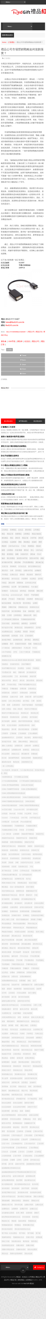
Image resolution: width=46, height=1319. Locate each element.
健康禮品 (24, 623)
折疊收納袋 (24, 693)
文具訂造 (5, 566)
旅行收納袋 (5, 997)
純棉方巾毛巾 (32, 1107)
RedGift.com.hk (12, 325)
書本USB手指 (24, 1009)
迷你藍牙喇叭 (6, 640)
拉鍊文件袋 (14, 697)
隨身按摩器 (22, 1221)
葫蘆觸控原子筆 (29, 1123)
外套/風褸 (18, 550)
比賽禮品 (33, 1025)
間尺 (11, 644)
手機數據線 (14, 689)
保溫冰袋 (5, 850)
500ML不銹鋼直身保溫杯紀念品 (12, 801)
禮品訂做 (25, 538)
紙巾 (38, 611)
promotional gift (16, 595)
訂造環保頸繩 (6, 1156)
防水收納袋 (26, 1217)
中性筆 (21, 830)
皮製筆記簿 (15, 1082)
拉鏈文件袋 (5, 985)
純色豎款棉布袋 (24, 725)
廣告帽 (4, 599)
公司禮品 (36, 530)
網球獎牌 (5, 1119)
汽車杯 (22, 1033)
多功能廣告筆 (31, 672)
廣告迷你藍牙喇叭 (24, 948)
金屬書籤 (5, 644)
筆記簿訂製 (17, 603)
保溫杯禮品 (15, 623)
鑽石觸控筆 (25, 754)
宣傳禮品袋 (5, 915)
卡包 (31, 866)
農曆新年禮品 (37, 737)
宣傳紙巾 (5, 591)
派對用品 (23, 591)
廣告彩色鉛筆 (27, 936)
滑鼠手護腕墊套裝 (34, 1042)
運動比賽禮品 (16, 1200)
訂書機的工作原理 (8, 427)
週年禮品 (28, 640)
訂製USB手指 (37, 1131)
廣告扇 (22, 680)
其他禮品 (21, 668)
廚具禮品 (31, 932)
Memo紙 (12, 813)
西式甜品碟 (11, 1131)
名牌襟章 (33, 623)
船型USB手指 (6, 1123)
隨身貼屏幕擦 (26, 758)
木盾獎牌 (24, 579)
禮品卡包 (24, 1090)
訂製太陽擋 (28, 1135)
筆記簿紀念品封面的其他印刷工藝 (14, 513)
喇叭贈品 (5, 887)
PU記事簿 (28, 813)
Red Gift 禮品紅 (29, 1283)
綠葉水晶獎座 (33, 1115)
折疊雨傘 (5, 697)
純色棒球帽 (5, 1111)
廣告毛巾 (5, 570)
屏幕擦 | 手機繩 (36, 919)
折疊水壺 (15, 976)
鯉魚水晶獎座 (32, 1249)
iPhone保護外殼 (26, 822)
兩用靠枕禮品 (37, 854)
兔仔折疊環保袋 (14, 854)
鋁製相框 (29, 1213)
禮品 (11, 538)
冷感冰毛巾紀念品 (27, 862)
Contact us (39, 1267)
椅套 (16, 1025)
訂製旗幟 (5, 1139)
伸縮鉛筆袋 (33, 838)
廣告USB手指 (6, 680)
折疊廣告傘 (5, 693)
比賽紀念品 (14, 574)
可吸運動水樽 (36, 871)
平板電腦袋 (35, 595)
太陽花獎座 (14, 907)
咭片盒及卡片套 (7, 627)
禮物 (19, 542)
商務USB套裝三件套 (8, 883)
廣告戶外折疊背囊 (8, 940)
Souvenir (5, 818)
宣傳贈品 (26, 915)
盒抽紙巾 (33, 1082)
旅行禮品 (26, 701)
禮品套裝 (30, 574)
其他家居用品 (14, 664)
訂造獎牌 (30, 1152)
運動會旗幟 (5, 1200)
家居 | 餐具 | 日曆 (8, 919)
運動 (14, 741)
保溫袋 (4, 854)
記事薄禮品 (17, 615)
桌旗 (3, 1021)
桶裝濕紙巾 (11, 1021)
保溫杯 (34, 542)
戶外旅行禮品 (11, 684)
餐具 (35, 615)
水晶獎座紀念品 (7, 631)
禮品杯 (38, 546)
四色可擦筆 (30, 887)
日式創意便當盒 (26, 1005)
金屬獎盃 (36, 746)
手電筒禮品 (35, 968)
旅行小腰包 (32, 993)
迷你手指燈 (25, 1188)
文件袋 (38, 627)
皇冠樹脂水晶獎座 (16, 1078)
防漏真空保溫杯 (20, 644)
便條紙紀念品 (23, 607)
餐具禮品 (34, 1241)
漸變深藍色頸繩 (36, 1046)
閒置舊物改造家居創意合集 (11, 504)
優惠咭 (38, 660)
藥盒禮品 (16, 1127)
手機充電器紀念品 (18, 964)
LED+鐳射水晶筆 (32, 809)
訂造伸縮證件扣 (17, 1143)
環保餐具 (13, 566)
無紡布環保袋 (6, 1050)
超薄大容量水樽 (18, 1176)
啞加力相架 (33, 883)
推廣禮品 (18, 534)
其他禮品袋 (37, 858)
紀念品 (27, 341)
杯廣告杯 (26, 1017)
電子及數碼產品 (23, 587)
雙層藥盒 (18, 1225)
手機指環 (5, 968)
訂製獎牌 (34, 729)
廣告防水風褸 (6, 952)
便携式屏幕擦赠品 (16, 842)
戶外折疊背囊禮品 (8, 960)
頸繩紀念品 (37, 644)
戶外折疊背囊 (34, 956)
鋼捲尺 (36, 1213)
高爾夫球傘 (12, 607)
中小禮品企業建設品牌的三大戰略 (14, 465)
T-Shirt (23, 546)
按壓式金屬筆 (39, 985)
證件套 (40, 579)
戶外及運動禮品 (28, 562)
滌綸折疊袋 (5, 1042)
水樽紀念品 (14, 1033)
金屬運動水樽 (16, 750)
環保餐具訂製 (32, 1074)
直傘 (24, 611)
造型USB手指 (34, 558)
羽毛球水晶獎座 (15, 1119)
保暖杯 (30, 846)
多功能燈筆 (5, 899)
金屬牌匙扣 (5, 1209)
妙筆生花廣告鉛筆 (26, 907)
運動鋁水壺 (35, 1200)
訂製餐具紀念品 (35, 1139)
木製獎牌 (30, 599)
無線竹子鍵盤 (39, 1050)
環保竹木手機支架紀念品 (10, 713)
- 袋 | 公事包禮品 (8, 766)
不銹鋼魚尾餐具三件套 (9, 830)
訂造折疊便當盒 (21, 1148)
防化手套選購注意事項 (10, 456)
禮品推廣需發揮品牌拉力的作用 (13, 484)
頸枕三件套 (5, 1241)
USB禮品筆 (5, 822)
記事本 (19, 1160)
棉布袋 (4, 1025)
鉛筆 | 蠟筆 (20, 1213)
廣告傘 (3, 341)
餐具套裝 (26, 1241)
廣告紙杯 (39, 680)
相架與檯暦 (5, 636)
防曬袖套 (34, 754)
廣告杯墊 (5, 944)
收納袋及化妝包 (29, 989)
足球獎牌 (19, 737)
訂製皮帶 (24, 1139)
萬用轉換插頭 (17, 1123)
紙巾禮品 (15, 1111)
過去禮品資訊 (37, 421)
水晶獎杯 (5, 1033)
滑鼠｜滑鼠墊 (17, 709)
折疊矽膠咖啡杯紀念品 (9, 980)
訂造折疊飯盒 (33, 1148)
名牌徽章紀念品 (7, 879)
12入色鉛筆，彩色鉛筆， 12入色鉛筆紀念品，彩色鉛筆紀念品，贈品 (23, 771)
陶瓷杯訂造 (5, 1221)
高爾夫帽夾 (20, 1245)
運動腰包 (26, 1200)
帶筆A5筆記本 (32, 923)
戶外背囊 (19, 960)
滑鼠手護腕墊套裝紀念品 (10, 1046)
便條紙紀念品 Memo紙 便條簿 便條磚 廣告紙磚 (18, 660)
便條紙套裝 (21, 846)
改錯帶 (39, 989)
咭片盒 (28, 879)
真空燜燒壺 (37, 1086)
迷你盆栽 (34, 1188)
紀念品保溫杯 (6, 1107)
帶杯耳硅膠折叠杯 (19, 923)
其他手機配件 (26, 664)
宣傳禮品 (13, 530)
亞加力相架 (5, 623)
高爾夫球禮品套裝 (8, 1249)
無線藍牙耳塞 (6, 1054)
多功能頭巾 (18, 903)
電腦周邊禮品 (6, 1237)
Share (23, 360)
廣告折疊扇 (30, 680)
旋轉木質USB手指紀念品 (10, 1005)
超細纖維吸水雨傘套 (33, 1164)
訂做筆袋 (20, 1131)
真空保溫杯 (33, 717)
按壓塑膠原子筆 (26, 985)
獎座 (34, 1054)
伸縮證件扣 (40, 834)
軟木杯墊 (35, 1184)
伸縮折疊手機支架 (27, 834)
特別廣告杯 (27, 1054)
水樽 (11, 570)
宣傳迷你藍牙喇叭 (37, 915)
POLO (39, 554)
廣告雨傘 (17, 562)
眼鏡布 (4, 1090)
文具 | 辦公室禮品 (15, 701)
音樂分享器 (30, 1237)
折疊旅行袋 (5, 976)
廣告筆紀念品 (37, 944)
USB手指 (11, 341)
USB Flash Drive (14, 546)
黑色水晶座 (28, 1253)
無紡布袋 (16, 1050)
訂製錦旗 (13, 733)
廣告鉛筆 (35, 948)
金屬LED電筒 (29, 1205)
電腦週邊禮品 (37, 758)
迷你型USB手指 (22, 558)
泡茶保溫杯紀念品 (18, 1038)
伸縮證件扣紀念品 (8, 838)
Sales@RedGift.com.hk (15, 322)
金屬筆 (35, 603)
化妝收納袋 (5, 866)
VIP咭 (15, 652)
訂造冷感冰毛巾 (29, 1143)
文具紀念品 (14, 591)
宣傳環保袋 (14, 911)
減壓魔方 (39, 1038)
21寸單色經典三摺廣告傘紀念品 (30, 781)
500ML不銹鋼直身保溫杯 (31, 797)
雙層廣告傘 (32, 1221)
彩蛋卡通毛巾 (36, 952)
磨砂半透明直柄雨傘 (25, 721)
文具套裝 (12, 993)
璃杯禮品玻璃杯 (23, 1062)
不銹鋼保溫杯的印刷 (28, 619)
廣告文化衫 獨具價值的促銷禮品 (13, 446)
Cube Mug (5, 595)
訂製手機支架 (39, 1135)
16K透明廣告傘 (7, 777)
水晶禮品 (33, 579)
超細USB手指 (19, 1164)
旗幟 (16, 554)
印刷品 (4, 583)
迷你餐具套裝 (17, 640)
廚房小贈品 (40, 932)
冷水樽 (37, 862)
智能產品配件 (6, 1009)
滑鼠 (13, 1042)
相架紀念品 (22, 1086)
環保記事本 (28, 1070)
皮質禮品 (24, 1082)
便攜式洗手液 (29, 842)
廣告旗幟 (19, 940)
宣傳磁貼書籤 (36, 911)
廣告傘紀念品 (16, 936)
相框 (29, 1086)
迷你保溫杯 (15, 1188)
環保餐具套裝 (14, 717)
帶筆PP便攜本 (6, 928)
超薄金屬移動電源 (8, 1180)
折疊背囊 (33, 693)
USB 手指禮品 (6, 652)
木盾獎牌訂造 (6, 1013)
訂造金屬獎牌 (39, 1156)
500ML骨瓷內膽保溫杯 (9, 805)
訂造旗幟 (13, 1152)
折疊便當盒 (32, 689)
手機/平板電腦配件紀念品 (27, 684)
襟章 (3, 1131)
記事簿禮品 (5, 587)
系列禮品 (18, 570)
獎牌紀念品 (39, 599)
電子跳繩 (30, 1233)
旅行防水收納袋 (23, 997)
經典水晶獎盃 (22, 1115)
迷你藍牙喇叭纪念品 (9, 1192)
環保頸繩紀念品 (7, 1074)
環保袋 (22, 574)
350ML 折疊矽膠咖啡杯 (29, 789)
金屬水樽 (28, 746)
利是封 (26, 595)
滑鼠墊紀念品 (21, 1042)
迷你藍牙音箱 (6, 741)
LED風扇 (4, 813)
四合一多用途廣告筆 (17, 887)
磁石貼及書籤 (6, 603)
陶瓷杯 (4, 546)
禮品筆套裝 (33, 1090)
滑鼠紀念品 (25, 1046)
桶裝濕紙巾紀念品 (23, 1021)
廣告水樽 (12, 583)
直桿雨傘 (5, 1086)
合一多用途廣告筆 (25, 875)
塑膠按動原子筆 (31, 891)
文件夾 (4, 993)
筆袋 (3, 725)
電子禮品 (22, 1233)
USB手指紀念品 (35, 818)
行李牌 (9, 615)
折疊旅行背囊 (31, 972)
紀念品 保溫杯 (12, 725)
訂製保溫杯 (5, 1135)
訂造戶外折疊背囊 (8, 1148)
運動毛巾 (38, 574)
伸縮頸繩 (5, 842)
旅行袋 (14, 997)
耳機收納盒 (27, 1119)
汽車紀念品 (39, 1033)
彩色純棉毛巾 (29, 627)
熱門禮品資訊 (23, 421)
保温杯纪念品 (39, 846)
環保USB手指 (35, 1062)
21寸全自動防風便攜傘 (9, 781)
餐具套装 (16, 762)
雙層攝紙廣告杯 (7, 1225)
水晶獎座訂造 (37, 1029)
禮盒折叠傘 (5, 1095)
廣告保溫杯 (5, 936)
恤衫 (3, 558)
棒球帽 (11, 1025)
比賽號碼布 (16, 705)
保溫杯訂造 (35, 850)
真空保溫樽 (5, 721)
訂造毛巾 (21, 1152)
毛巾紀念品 (14, 1029)
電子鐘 (38, 1233)
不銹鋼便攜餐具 (7, 826)
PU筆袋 (20, 813)
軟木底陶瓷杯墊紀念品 (22, 1184)
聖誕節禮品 (5, 729)
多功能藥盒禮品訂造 (28, 899)
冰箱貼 (28, 668)
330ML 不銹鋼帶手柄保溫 (10, 789)
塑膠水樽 (21, 672)
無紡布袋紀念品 (26, 1050)
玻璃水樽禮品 (29, 1058)
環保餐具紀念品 (20, 1074)
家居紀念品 (18, 627)
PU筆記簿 (27, 648)
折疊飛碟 (22, 980)
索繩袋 (27, 1111)
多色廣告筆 (28, 903)
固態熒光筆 (20, 891)
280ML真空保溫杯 (27, 785)
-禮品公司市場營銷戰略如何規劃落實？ (16, 331)
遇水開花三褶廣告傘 (24, 1196)
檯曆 (8, 705)
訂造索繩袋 (22, 733)
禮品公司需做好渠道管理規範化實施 (15, 475)
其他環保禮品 (26, 858)
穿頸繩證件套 (20, 1099)
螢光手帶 (24, 1127)
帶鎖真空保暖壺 (7, 932)
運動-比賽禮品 (38, 1196)
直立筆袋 (13, 1086)
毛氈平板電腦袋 (27, 705)
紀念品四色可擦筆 (19, 1107)
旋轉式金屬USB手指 (8, 1001)
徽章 (3, 684)
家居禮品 (10, 554)
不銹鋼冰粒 (36, 652)
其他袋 (11, 862)
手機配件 (26, 968)
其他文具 (5, 858)
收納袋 (4, 701)
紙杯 (33, 725)
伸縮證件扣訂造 (21, 838)
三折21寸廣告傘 (24, 652)
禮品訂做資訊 (36, 534)
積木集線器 (28, 1095)
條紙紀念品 (35, 1021)
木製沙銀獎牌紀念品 (9, 1017)
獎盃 (3, 554)
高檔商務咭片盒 (26, 762)
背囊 (3, 615)
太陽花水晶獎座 (7, 676)
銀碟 (3, 550)
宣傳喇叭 (5, 911)
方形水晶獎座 (21, 993)
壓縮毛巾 (29, 895)
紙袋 (21, 1111)
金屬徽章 (38, 570)
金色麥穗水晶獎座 (8, 1213)
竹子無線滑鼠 (32, 1099)
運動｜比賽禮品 (7, 746)
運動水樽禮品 (23, 741)
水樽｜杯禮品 (6, 709)
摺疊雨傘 (20, 583)
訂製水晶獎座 (14, 1139)
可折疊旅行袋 (6, 672)
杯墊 (19, 1017)
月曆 (3, 705)
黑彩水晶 (5, 1253)
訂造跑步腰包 (27, 1156)
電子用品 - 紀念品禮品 (9, 1233)
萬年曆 (14, 729)
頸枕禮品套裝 (16, 1241)
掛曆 (21, 697)
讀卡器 (11, 1164)
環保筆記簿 (34, 713)
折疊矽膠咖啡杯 (25, 976)
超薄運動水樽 (30, 1176)
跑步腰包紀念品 (30, 1180)
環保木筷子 (27, 1066)
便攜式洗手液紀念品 (9, 846)
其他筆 (4, 862)
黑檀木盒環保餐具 (16, 1253)
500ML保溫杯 (29, 801)
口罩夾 (15, 871)
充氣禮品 (5, 664)
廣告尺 (15, 680)
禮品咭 (36, 721)
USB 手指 (24, 818)
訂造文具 (5, 1152)
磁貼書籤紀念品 (14, 1090)
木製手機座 (17, 1013)
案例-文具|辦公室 (37, 1017)
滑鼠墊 (25, 631)
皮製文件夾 (5, 1082)
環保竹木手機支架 (31, 709)
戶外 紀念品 (24, 956)
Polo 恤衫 (34, 587)
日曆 (32, 701)
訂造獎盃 (38, 1152)
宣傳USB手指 (38, 907)
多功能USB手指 (7, 562)
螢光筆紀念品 (34, 1127)
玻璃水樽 (20, 1058)
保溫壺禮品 (14, 850)
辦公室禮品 (11, 558)
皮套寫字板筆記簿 (31, 1078)
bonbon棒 (14, 822)
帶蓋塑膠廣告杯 (31, 928)
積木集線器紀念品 (8, 1099)
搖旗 (3, 989)
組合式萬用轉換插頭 (9, 1115)
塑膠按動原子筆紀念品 (9, 895)
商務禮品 (31, 546)
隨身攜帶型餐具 (14, 758)
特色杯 (32, 631)
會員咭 (39, 701)
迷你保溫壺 (5, 1188)
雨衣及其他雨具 (7, 1229)
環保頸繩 (31, 591)
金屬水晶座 (39, 1205)
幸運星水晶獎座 (20, 932)
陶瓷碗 (14, 1221)
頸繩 (29, 644)
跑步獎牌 (19, 1180)
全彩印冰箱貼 (26, 854)
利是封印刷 (5, 611)
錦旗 (42, 558)
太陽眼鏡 (5, 907)
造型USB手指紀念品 (8, 1196)
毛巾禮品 (5, 1029)
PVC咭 (35, 648)
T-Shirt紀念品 (14, 818)
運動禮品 (36, 640)
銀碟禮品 (26, 750)
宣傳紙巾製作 (16, 915)
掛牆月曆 (28, 697)
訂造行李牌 (17, 1156)
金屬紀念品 (33, 1209)
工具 (16, 676)
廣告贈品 (5, 538)
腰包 (39, 1119)
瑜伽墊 (14, 1062)
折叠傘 (12, 972)
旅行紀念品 (15, 579)
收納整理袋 (17, 989)
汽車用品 (30, 1033)
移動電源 (31, 611)
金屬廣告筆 (18, 746)
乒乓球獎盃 (30, 830)
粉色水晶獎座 (6, 1103)
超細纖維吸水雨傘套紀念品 (11, 1168)
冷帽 (16, 862)
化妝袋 (14, 866)
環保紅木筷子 (6, 1070)
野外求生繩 (18, 1205)
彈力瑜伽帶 (17, 952)
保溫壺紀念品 (24, 850)
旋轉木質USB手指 (24, 1001)
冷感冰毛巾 (24, 554)
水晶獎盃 (18, 631)
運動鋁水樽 (27, 615)
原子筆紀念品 (6, 871)
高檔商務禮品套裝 (8, 1245)
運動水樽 (40, 591)
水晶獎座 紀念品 (25, 1029)
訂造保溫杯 (29, 636)
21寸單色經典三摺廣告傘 (10, 619)
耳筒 (34, 1119)
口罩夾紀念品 (24, 871)
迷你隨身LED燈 (23, 1192)
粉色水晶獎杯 (17, 1103)
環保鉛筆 (5, 717)
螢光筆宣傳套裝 (23, 729)
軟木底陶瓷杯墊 (7, 1184)
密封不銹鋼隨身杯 (22, 919)
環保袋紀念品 (17, 1070)
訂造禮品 (11, 42)
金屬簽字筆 (24, 1209)
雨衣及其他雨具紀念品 (22, 1229)
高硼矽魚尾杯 (20, 1249)
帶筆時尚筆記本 (18, 928)
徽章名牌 (15, 956)
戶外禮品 (5, 574)
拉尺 (34, 980)
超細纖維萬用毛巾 (8, 737)
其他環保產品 (14, 858)
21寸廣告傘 (6, 648)
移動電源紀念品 (17, 1095)
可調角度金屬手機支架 (9, 875)
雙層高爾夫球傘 (28, 1225)
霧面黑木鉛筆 (6, 762)
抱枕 (29, 980)
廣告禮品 (28, 530)
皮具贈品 (24, 717)
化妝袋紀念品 (23, 866)
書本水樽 (34, 1009)
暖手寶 (15, 1009)
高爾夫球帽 (30, 1245)
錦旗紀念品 (15, 754)
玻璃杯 (12, 1058)
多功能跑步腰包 (7, 903)
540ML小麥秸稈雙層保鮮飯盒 (29, 805)
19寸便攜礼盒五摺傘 (21, 777)
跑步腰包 (28, 737)
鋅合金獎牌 (5, 754)
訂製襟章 (5, 733)
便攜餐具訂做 (6, 656)
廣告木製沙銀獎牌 (31, 940)
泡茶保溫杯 (5, 1038)
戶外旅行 (12, 599)
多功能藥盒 (15, 899)
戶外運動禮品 (29, 960)
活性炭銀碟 (30, 1038)
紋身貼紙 (15, 636)
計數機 (12, 1160)
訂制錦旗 (28, 1131)
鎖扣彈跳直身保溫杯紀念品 (11, 1217)
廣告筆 (17, 538)
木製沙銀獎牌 (27, 1013)
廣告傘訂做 (39, 562)
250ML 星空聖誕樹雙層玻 (10, 785)
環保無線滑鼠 (37, 1066)
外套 (35, 895)
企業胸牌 (16, 834)
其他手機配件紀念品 (9, 668)
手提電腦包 (40, 960)
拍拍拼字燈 (15, 985)
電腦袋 (4, 607)
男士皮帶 (5, 1078)
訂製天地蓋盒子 (17, 1135)
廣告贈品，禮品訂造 (9, 948)
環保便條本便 (6, 1066)
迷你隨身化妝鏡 (35, 1192)
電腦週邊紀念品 (18, 1237)
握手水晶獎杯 (38, 697)
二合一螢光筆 (6, 834)
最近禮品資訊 (8, 421)
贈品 (3, 534)
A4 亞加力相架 (7, 809)
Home (4, 42)
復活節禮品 (5, 956)
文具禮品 (5, 542)
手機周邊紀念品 (31, 964)
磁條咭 (14, 721)
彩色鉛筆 (26, 952)
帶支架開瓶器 (6, 923)
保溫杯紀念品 (34, 607)
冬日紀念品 (22, 566)
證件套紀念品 (35, 1160)
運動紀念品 (33, 741)
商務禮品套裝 (22, 883)
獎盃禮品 (5, 1058)
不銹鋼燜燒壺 (19, 826)
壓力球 (21, 895)
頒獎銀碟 (39, 1237)
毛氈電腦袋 (39, 705)
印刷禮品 (36, 668)
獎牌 (40, 542)
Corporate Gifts (19, 809)
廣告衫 (26, 550)
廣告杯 (20, 341)
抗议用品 (5, 972)
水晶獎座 (13, 542)
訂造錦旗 (5, 1160)
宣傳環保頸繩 (24, 911)
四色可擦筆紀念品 (8, 891)
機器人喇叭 (24, 1025)
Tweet (23, 355)
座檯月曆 (33, 676)
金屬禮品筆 (5, 750)
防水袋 (4, 758)
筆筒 (40, 1099)
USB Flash (39, 550)
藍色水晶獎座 (6, 1127)
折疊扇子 (15, 693)
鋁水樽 (14, 587)
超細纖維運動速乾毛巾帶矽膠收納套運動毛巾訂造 (19, 1172)
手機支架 (5, 689)
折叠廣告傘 (21, 972)
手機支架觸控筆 (15, 968)
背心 (32, 550)
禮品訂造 (10, 534)
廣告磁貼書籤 (26, 944)
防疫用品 (35, 1217)
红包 (21, 636)
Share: (35, 813)
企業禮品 (27, 534)
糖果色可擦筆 (29, 1103)
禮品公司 (35, 341)
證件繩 (4, 1164)
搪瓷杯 (9, 989)
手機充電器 (21, 599)
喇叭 (14, 672)
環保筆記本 (25, 713)
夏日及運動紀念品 (34, 566)
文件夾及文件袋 (30, 583)
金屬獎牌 (15, 1209)
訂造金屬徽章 (32, 733)
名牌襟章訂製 (19, 879)
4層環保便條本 (17, 648)
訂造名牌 (40, 1143)
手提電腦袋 (5, 964)
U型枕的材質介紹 (7, 494)
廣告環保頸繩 (14, 944)
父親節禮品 (17, 1054)
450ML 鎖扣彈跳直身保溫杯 (11, 797)
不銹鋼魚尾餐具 (31, 826)
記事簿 (26, 1160)
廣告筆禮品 (5, 579)
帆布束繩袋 (24, 676)
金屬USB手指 (28, 570)
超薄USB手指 (6, 1176)
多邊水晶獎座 (39, 903)
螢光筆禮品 (27, 603)
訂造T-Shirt (5, 1143)
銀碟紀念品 (35, 750)
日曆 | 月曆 (37, 1005)
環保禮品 (27, 542)
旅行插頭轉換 (16, 611)
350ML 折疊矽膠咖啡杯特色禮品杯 (13, 793)
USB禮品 (10, 550)
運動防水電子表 (7, 1205)
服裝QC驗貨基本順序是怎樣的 (13, 437)
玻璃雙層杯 (5, 1062)
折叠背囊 (23, 689)
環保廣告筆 (17, 1066)
